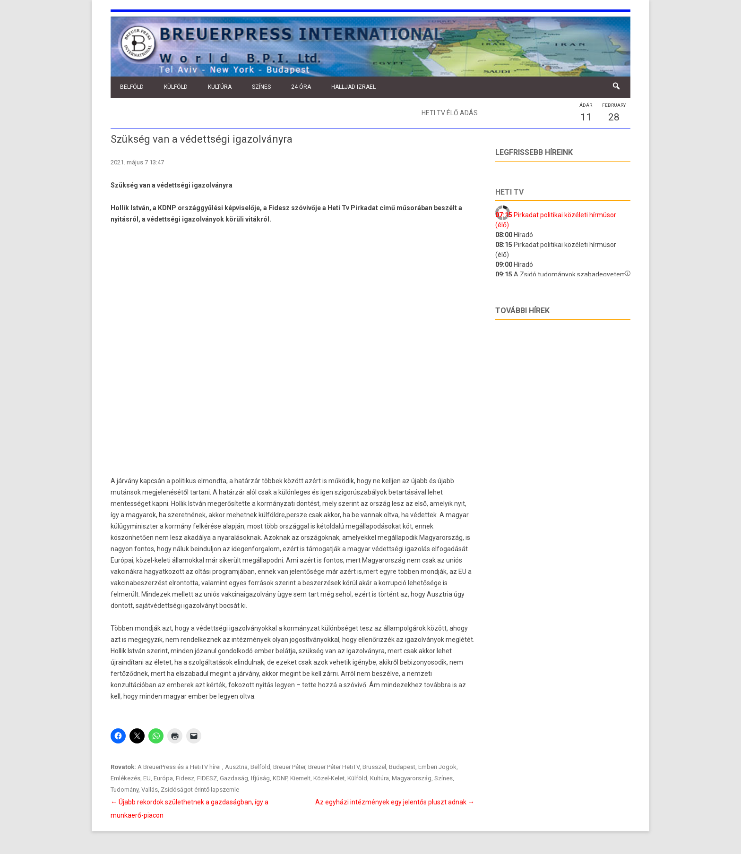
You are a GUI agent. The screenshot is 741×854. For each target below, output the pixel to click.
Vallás (149, 789)
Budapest (402, 766)
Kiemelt (300, 778)
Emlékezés (125, 778)
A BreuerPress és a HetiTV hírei (180, 766)
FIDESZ (207, 778)
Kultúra (220, 87)
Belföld (132, 87)
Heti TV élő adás (450, 113)
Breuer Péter (289, 766)
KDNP (280, 778)
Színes (261, 87)
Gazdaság (234, 778)
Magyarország (411, 778)
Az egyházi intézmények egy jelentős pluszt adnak (394, 802)
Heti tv (509, 192)
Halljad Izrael (353, 87)
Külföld (176, 87)
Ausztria (236, 766)
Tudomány (124, 789)
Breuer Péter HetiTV (334, 766)
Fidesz (185, 778)
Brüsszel (374, 766)
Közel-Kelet (329, 778)
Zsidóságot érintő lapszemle (200, 789)
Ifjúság (260, 778)
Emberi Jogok (437, 766)
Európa (163, 778)
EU (147, 778)
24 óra (301, 87)
